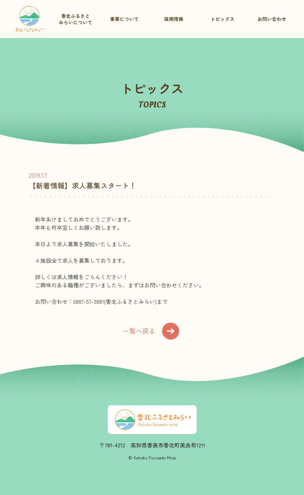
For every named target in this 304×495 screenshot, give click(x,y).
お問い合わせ (271, 18)
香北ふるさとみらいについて (75, 19)
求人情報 (68, 277)
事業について (124, 18)
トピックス (223, 18)
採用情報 (173, 18)
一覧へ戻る (151, 331)
